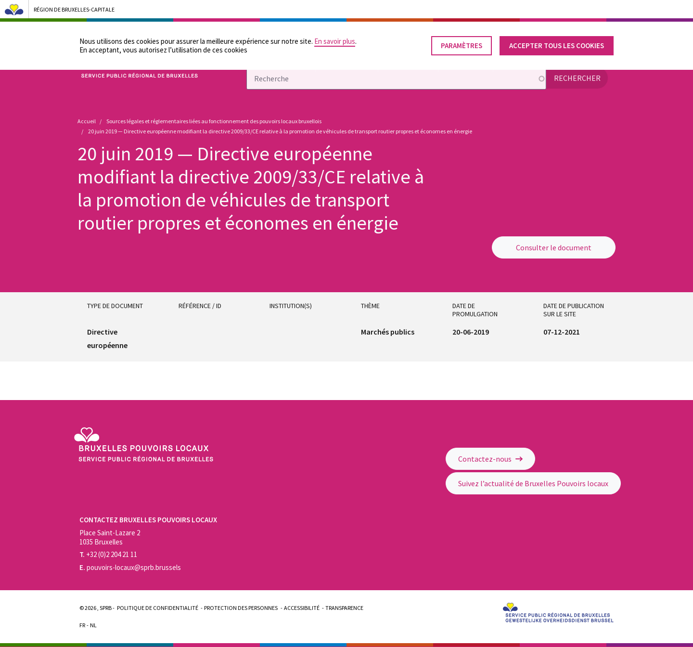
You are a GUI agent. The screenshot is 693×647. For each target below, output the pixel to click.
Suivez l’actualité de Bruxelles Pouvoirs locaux (533, 483)
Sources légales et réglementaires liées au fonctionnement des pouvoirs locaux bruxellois (213, 121)
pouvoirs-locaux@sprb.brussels (130, 567)
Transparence (344, 607)
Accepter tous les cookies (556, 43)
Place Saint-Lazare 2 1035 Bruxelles (109, 537)
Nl (93, 625)
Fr (82, 625)
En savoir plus (334, 39)
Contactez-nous (490, 459)
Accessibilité (302, 607)
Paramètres (461, 43)
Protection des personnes (241, 607)
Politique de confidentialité (157, 607)
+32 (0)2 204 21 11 (108, 554)
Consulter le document (553, 247)
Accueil (86, 121)
